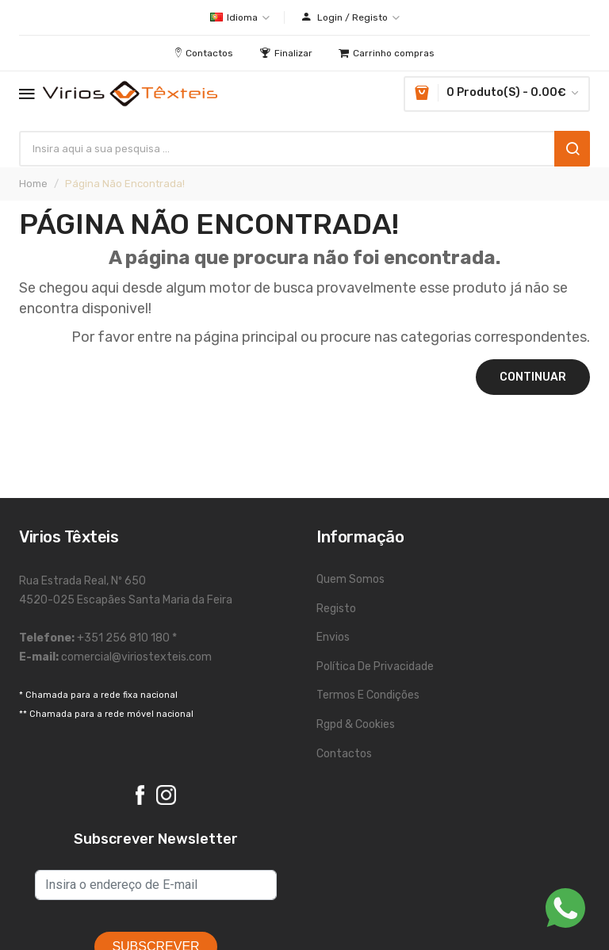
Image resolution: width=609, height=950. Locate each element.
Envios (333, 637)
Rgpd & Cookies (355, 724)
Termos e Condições (367, 695)
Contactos (344, 753)
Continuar (533, 377)
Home (33, 184)
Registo (336, 608)
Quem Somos (350, 579)
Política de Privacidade (375, 666)
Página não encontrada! (125, 184)
